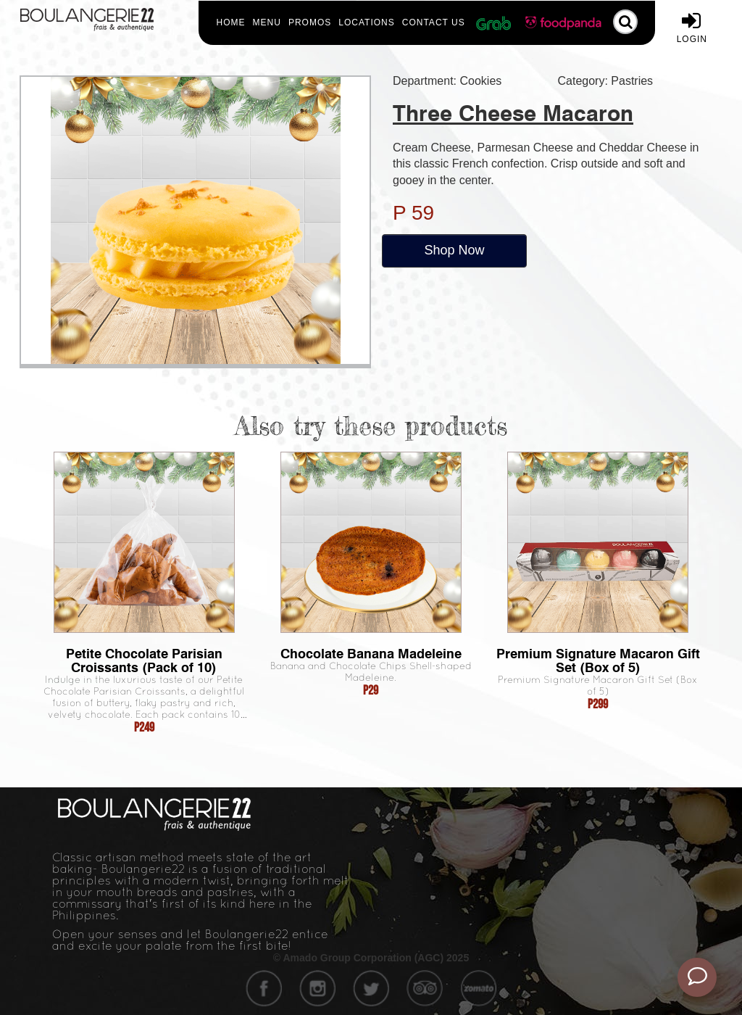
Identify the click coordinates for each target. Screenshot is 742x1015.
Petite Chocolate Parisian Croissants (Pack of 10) (144, 660)
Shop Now (454, 250)
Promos (309, 22)
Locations (366, 22)
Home (231, 22)
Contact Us (433, 22)
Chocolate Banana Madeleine (371, 653)
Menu (267, 22)
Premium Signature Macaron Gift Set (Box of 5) (598, 660)
